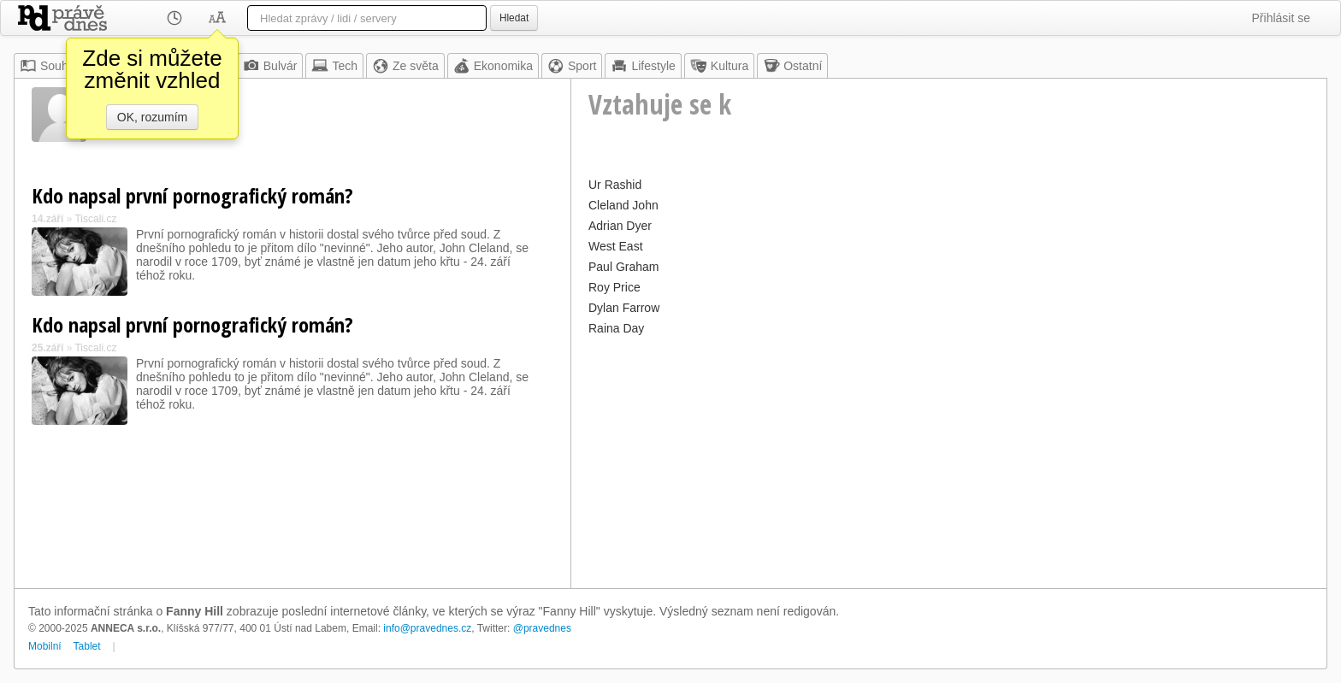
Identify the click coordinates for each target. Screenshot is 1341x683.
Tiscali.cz (95, 219)
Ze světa (405, 65)
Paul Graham (623, 267)
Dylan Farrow (623, 308)
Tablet (87, 646)
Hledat (514, 18)
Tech (334, 65)
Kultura (719, 65)
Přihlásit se (1281, 18)
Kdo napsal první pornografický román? (192, 195)
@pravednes (542, 628)
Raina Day (616, 328)
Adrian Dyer (620, 226)
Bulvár (270, 65)
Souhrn (49, 65)
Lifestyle (643, 65)
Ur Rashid (614, 184)
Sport (571, 65)
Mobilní (45, 646)
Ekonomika (493, 65)
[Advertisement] (948, 460)
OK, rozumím (152, 117)
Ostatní (792, 65)
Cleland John (623, 205)
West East (615, 246)
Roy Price (614, 287)
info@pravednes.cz (427, 628)
